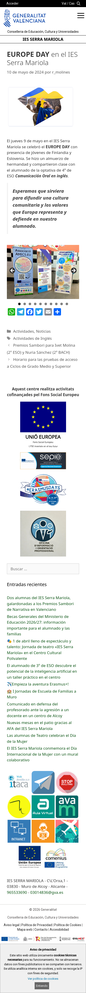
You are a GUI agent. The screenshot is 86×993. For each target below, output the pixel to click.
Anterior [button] (12, 270)
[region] (43, 272)
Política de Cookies (67, 925)
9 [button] (61, 304)
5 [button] (40, 304)
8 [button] (56, 304)
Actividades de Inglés (32, 338)
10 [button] (67, 304)
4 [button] (35, 304)
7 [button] (51, 304)
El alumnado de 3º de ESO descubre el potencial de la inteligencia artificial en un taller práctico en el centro (42, 671)
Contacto (41, 929)
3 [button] (30, 304)
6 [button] (45, 304)
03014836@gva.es (46, 892)
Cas (72, 3)
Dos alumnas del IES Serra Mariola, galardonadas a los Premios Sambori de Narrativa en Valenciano (40, 603)
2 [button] (24, 304)
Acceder (12, 3)
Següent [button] (73, 270)
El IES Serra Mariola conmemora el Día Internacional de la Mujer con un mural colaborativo (42, 754)
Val (64, 3)
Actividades (23, 331)
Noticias (43, 331)
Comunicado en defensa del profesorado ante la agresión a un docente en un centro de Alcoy (38, 709)
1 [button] (19, 304)
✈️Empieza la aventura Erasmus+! (38, 684)
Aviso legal (11, 925)
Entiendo (42, 986)
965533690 (17, 892)
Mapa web (24, 929)
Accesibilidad (59, 929)
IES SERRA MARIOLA (43, 39)
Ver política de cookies (43, 978)
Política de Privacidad (36, 925)
